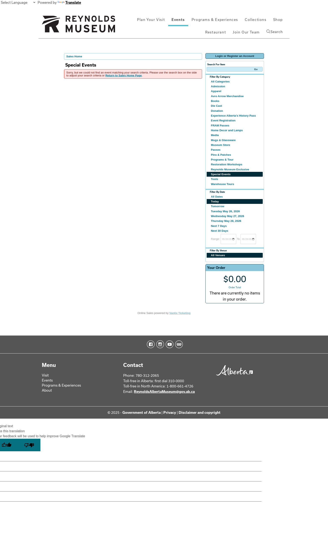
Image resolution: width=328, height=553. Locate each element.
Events (178, 20)
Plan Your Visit (151, 20)
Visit (45, 375)
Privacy (169, 412)
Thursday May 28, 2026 (226, 220)
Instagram (159, 344)
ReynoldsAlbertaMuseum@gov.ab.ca (164, 392)
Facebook (150, 344)
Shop (278, 20)
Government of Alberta (141, 412)
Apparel (216, 91)
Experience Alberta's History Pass (233, 115)
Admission (218, 86)
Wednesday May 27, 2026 (227, 216)
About (47, 390)
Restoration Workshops (226, 164)
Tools (214, 179)
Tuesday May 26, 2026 (225, 211)
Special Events (221, 174)
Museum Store (220, 145)
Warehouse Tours (222, 184)
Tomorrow (217, 206)
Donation (217, 110)
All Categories (220, 81)
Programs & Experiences (215, 20)
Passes (215, 149)
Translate (69, 2)
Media (215, 135)
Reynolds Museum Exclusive (230, 169)
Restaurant (215, 32)
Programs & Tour (222, 159)
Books (215, 101)
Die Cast (216, 105)
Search (274, 32)
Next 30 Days (219, 230)
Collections (255, 20)
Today (215, 201)
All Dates (217, 196)
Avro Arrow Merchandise (227, 96)
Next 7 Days (219, 226)
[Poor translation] (29, 445)
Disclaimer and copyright (199, 412)
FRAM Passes (220, 125)
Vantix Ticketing (179, 313)
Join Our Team (246, 32)
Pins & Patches (221, 154)
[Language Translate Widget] (18, 2)
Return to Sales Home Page (123, 75)
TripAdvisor (178, 344)
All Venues (218, 255)
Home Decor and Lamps (227, 130)
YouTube (168, 344)
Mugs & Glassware (223, 140)
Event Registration (223, 120)
